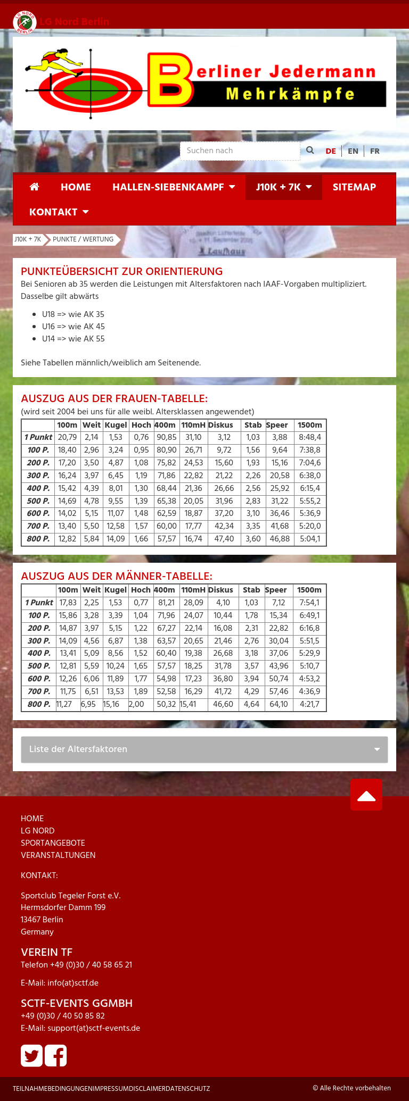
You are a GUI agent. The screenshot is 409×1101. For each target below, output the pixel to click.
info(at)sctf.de (73, 983)
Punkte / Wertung (83, 239)
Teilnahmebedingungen (53, 1089)
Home (76, 187)
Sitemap (354, 187)
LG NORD (38, 831)
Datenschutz (188, 1089)
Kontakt (53, 212)
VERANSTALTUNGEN (58, 856)
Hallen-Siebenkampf (168, 187)
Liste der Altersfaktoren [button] (78, 749)
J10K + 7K (278, 187)
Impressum (111, 1089)
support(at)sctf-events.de (93, 1029)
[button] (236, 187)
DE (331, 152)
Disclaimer (147, 1089)
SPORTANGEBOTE (53, 843)
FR (375, 152)
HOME (32, 819)
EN (353, 152)
